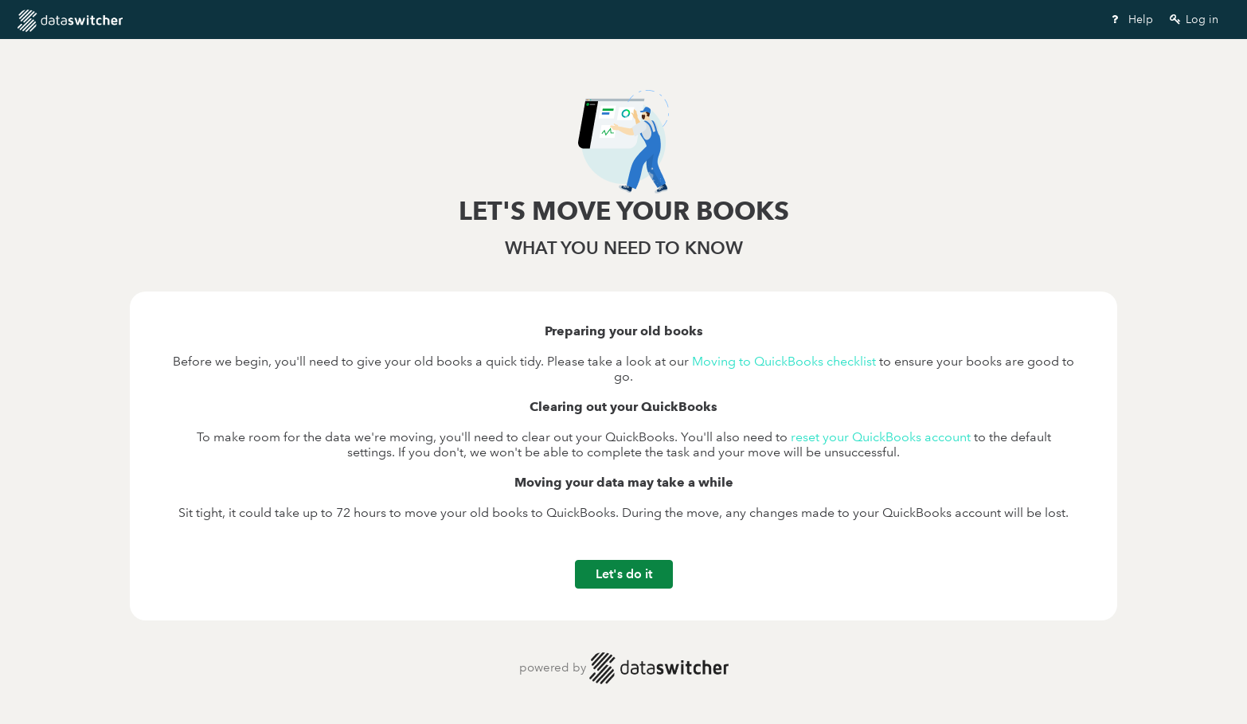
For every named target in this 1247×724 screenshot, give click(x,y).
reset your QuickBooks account (881, 436)
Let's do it (624, 573)
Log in (1193, 19)
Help (1130, 19)
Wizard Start (208, 21)
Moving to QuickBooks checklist (784, 361)
